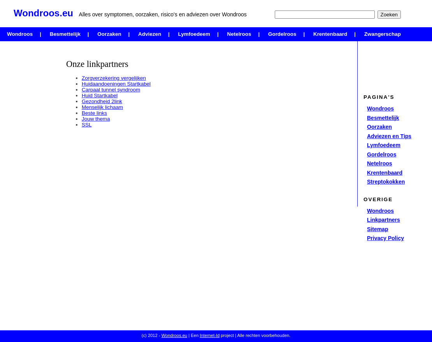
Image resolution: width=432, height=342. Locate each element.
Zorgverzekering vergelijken (114, 78)
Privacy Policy (385, 238)
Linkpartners (383, 220)
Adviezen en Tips (389, 136)
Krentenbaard (330, 34)
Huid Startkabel (100, 95)
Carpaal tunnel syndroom (111, 90)
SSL (86, 125)
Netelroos (239, 34)
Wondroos (20, 34)
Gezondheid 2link (102, 101)
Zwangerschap (382, 34)
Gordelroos (282, 34)
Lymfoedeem (194, 34)
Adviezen (149, 34)
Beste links (94, 113)
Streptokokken (386, 182)
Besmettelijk (65, 34)
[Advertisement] (31, 161)
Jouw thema (96, 119)
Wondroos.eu (174, 335)
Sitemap (377, 229)
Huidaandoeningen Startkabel (116, 84)
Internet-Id (210, 335)
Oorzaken (109, 34)
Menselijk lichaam (102, 107)
